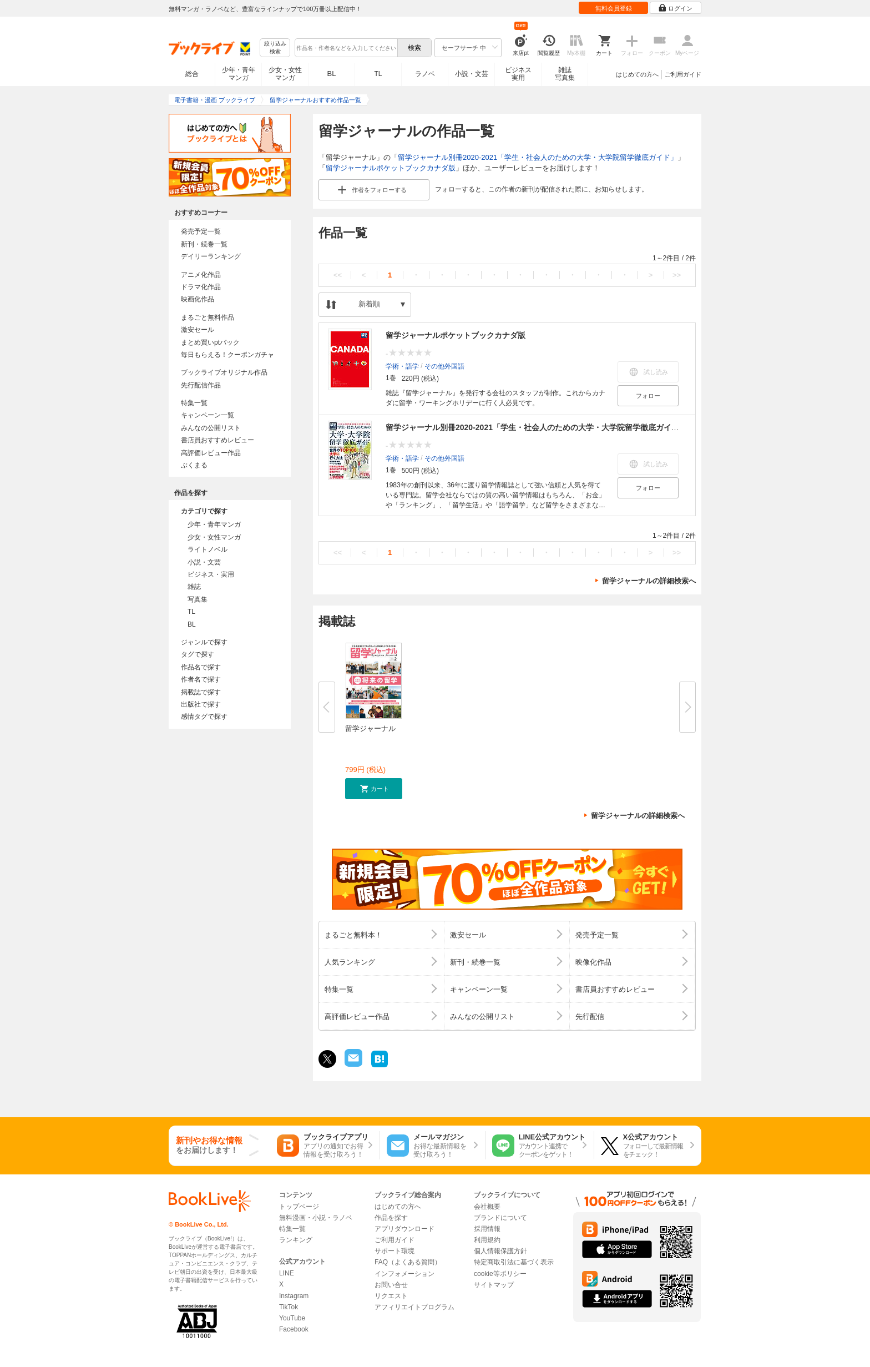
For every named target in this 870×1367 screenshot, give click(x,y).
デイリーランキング (211, 256)
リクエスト (391, 1296)
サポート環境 (394, 1251)
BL (331, 73)
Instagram (293, 1296)
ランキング (295, 1240)
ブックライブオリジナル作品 (224, 372)
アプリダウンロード (404, 1229)
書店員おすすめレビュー (217, 440)
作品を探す (391, 1218)
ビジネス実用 (518, 74)
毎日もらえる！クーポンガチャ (227, 355)
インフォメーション (404, 1274)
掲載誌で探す (201, 692)
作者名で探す (201, 679)
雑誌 (194, 587)
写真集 (198, 599)
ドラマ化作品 (201, 287)
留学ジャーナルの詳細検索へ (649, 581)
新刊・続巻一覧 (204, 244)
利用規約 (487, 1240)
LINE (286, 1273)
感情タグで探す (204, 716)
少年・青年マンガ (238, 74)
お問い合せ (391, 1285)
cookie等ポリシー (500, 1274)
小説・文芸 (471, 74)
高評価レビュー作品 (211, 453)
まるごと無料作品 (207, 317)
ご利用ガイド (683, 74)
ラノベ (425, 74)
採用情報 (487, 1229)
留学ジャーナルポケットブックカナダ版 (391, 168)
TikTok (288, 1307)
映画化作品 (197, 299)
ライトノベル (207, 549)
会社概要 (487, 1206)
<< (337, 275)
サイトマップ (494, 1285)
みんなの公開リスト (211, 428)
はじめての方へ (637, 74)
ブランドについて (500, 1218)
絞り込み (275, 48)
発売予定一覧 (201, 231)
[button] (373, 788)
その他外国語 (444, 366)
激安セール (197, 330)
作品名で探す (201, 667)
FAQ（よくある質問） (408, 1262)
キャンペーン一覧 (207, 415)
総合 (192, 74)
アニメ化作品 (201, 275)
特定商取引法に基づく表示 (514, 1262)
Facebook (293, 1329)
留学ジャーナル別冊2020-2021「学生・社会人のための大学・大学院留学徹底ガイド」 (537, 157)
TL (378, 74)
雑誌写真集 (565, 74)
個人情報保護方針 (500, 1251)
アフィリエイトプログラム (414, 1307)
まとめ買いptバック (210, 342)
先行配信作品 (201, 385)
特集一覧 (194, 403)
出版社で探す (201, 704)
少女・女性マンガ (285, 74)
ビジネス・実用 (211, 574)
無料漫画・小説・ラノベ (315, 1218)
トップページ (299, 1206)
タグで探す (197, 654)
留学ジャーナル (370, 728)
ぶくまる (194, 465)
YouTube (292, 1318)
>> (676, 275)
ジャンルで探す (204, 642)
